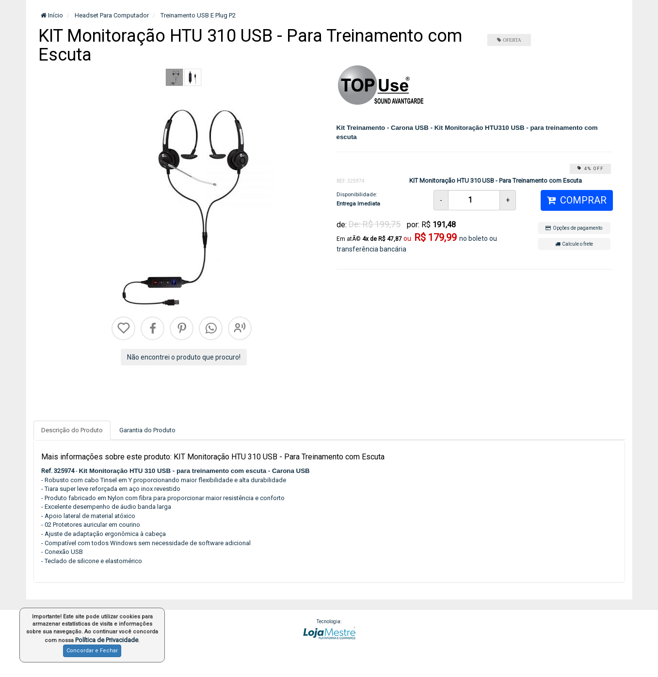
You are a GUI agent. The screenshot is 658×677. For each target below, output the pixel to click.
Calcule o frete (574, 244)
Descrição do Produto (72, 430)
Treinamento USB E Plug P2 (197, 15)
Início (52, 15)
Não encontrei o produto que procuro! (184, 357)
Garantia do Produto (147, 430)
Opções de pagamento (574, 228)
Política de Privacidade (106, 640)
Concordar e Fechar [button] (92, 650)
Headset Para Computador (111, 15)
